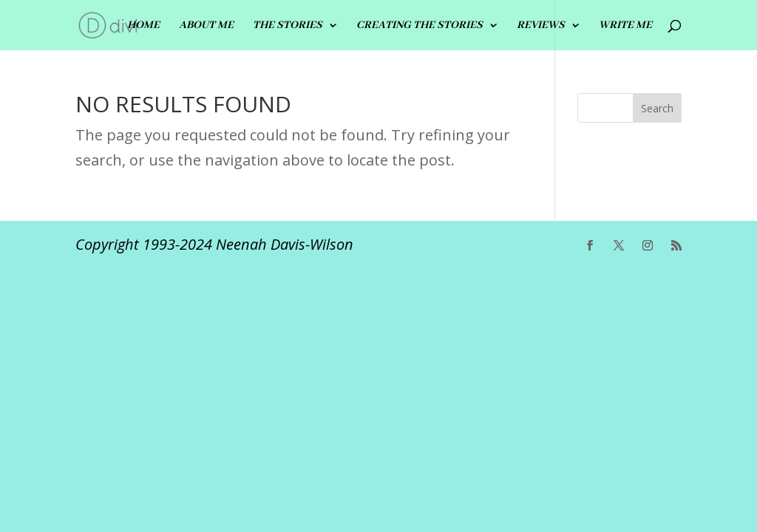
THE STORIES (287, 26)
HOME (143, 26)
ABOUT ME (206, 26)
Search (657, 108)
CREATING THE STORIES (419, 26)
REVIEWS (541, 26)
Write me (625, 26)
